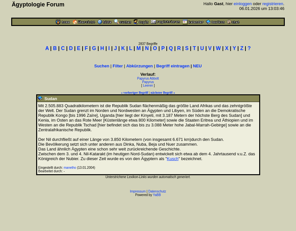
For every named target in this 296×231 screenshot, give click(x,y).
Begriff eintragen (172, 66)
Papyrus (148, 82)
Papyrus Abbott (148, 78)
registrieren (272, 3)
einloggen (243, 3)
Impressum (138, 191)
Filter (118, 66)
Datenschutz (157, 191)
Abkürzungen (139, 66)
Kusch (173, 158)
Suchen (101, 66)
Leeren (148, 85)
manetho (70, 167)
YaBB (157, 195)
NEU (197, 66)
